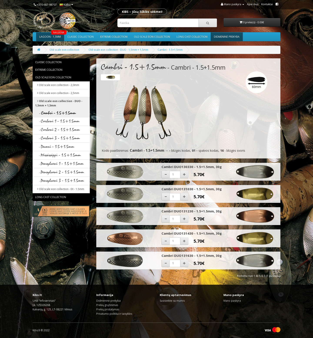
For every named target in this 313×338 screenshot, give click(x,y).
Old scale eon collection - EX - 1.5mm (59, 189)
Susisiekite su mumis (172, 301)
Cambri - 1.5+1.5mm (170, 50)
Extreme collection (113, 37)
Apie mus (252, 4)
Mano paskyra (232, 301)
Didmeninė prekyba (227, 37)
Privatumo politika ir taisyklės (114, 314)
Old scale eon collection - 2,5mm (57, 93)
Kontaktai (267, 4)
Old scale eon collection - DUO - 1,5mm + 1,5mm (118, 50)
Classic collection (80, 37)
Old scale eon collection (152, 37)
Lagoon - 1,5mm (51, 35)
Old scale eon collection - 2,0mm (57, 85)
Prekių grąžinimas (107, 305)
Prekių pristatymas (107, 309)
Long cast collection (191, 37)
